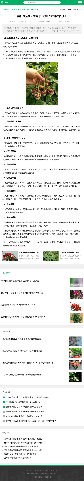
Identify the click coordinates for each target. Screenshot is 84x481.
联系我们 (46, 470)
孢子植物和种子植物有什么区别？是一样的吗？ (21, 281)
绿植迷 (4, 2)
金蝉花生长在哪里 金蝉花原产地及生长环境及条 (23, 439)
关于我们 (30, 470)
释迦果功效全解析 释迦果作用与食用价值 (20, 454)
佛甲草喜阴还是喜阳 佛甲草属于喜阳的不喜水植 (23, 443)
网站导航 (54, 470)
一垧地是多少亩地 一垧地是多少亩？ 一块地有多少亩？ (28, 397)
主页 (69, 9)
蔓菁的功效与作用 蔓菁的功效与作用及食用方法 (25, 411)
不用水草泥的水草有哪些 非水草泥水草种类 (23, 402)
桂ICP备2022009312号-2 (42, 477)
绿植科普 (76, 9)
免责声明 (38, 470)
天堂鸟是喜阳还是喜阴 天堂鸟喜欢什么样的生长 (23, 450)
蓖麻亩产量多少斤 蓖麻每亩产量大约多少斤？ (24, 407)
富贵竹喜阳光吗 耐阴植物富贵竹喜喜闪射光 (21, 446)
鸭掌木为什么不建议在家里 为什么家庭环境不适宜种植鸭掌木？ (31, 421)
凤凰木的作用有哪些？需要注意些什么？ (18, 305)
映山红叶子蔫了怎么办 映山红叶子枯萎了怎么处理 (22, 293)
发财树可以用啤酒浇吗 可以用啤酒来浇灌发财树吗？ (23, 317)
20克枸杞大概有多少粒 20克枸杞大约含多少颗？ (25, 416)
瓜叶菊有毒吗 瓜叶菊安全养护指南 (17, 458)
